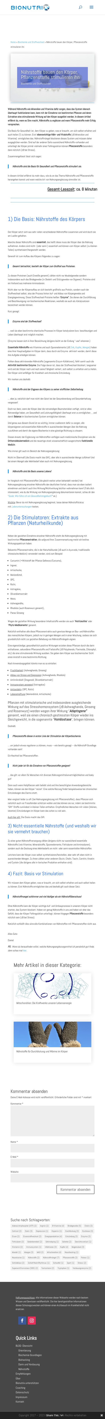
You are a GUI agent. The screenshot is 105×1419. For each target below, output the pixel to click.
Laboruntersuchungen (21, 506)
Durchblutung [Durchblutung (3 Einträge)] (72, 1231)
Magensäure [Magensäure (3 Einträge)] (78, 1247)
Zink (72, 347)
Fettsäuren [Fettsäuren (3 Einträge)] (18, 1241)
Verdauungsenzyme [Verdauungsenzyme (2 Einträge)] (82, 1268)
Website (14, 1171)
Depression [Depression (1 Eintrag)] (42, 1231)
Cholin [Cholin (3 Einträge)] (89, 1225)
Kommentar (17, 1103)
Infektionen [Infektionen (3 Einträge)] (51, 1247)
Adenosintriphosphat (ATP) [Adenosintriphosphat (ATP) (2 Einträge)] (24, 1225)
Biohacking (23, 1359)
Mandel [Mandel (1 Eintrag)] (16, 1252)
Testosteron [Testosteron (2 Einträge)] (47, 1268)
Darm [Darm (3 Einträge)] (28, 1231)
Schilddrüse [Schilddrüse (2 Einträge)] (18, 1262)
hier (24, 950)
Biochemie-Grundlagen (29, 1355)
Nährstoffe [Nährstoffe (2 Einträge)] (34, 1257)
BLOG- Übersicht (24, 1345)
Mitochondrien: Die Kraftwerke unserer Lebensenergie (44, 1003)
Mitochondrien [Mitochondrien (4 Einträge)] (54, 1252)
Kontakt (20, 1401)
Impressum (21, 1397)
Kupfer (78, 347)
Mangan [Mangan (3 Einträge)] (28, 1252)
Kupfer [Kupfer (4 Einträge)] (64, 1247)
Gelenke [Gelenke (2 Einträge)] (66, 1241)
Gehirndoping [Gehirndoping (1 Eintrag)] (52, 1241)
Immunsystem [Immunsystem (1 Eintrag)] (33, 1247)
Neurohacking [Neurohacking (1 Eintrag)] (71, 1252)
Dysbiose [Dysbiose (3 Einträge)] (87, 1231)
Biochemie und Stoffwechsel (36, 83)
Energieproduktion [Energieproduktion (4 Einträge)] (53, 1236)
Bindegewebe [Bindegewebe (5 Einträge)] (74, 1225)
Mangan (86, 347)
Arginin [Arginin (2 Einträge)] (44, 1225)
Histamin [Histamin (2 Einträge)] (17, 1247)
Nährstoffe (22, 1369)
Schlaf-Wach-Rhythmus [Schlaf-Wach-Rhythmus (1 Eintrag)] (39, 1262)
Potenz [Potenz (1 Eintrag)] (85, 1257)
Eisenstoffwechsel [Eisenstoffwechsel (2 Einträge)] (32, 1236)
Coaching (20, 1387)
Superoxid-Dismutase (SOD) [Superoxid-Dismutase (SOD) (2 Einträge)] (25, 1268)
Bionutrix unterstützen (27, 1383)
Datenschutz (22, 1392)
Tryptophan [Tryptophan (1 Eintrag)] (63, 1268)
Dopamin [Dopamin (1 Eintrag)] (57, 1231)
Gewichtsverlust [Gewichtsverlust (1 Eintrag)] (83, 1241)
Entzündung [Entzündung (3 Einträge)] (71, 1236)
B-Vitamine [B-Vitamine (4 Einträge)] (58, 1225)
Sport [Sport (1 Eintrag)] (70, 1262)
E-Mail (14, 1156)
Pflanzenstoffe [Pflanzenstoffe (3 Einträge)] (70, 1257)
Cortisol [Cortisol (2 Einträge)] (17, 1231)
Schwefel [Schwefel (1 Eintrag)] (58, 1262)
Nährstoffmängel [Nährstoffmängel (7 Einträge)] (51, 1257)
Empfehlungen (23, 1373)
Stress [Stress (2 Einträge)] (82, 1262)
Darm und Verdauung (28, 1364)
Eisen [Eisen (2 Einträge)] (16, 1236)
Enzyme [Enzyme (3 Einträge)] (86, 1236)
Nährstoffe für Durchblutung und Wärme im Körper (42, 1051)
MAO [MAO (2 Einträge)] (40, 1252)
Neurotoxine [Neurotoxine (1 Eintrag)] (18, 1257)
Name (14, 1141)
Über (18, 1378)
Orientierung (23, 1350)
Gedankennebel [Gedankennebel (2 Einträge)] (34, 1241)
